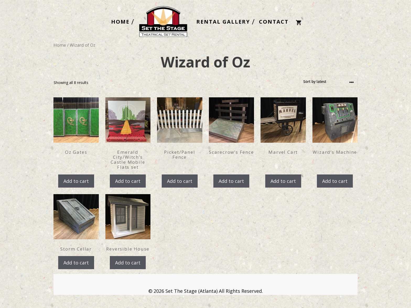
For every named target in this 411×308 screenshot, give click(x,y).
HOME (120, 21)
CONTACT (274, 21)
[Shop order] (329, 81)
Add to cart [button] (76, 181)
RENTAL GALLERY (223, 21)
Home (59, 45)
